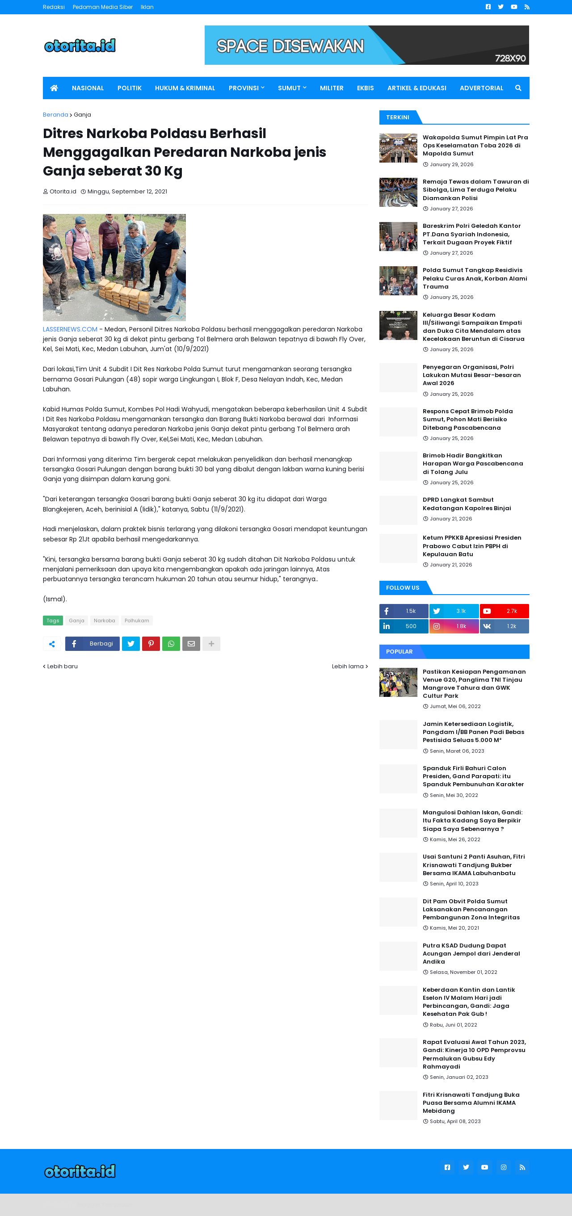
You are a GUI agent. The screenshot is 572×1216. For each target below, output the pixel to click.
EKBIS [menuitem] (365, 88)
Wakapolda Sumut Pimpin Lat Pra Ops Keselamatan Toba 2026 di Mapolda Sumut (475, 146)
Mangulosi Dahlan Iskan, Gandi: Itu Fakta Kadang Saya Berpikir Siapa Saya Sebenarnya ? (472, 821)
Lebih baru (62, 666)
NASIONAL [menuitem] (88, 88)
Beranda (55, 114)
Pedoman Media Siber (103, 7)
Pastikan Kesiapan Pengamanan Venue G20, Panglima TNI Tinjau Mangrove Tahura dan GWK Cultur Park (474, 684)
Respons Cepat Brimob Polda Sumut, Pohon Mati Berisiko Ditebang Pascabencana (468, 419)
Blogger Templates (105, 1204)
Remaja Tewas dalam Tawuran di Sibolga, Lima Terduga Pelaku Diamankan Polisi (476, 190)
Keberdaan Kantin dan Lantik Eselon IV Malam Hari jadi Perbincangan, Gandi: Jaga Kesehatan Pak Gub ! (469, 1002)
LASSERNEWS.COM (70, 329)
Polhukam (137, 620)
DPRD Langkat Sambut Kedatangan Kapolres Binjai (467, 504)
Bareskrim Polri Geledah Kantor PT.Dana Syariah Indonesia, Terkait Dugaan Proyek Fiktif (472, 234)
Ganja (82, 114)
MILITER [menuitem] (332, 88)
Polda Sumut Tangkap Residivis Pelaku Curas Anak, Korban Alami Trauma (475, 278)
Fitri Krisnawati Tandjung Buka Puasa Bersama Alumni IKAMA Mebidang (471, 1103)
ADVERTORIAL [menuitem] (482, 88)
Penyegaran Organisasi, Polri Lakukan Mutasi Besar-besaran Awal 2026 (472, 375)
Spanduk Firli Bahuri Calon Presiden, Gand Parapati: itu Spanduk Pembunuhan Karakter (473, 776)
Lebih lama (348, 666)
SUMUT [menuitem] (289, 88)
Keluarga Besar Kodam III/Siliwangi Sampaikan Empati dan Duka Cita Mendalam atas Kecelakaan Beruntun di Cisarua (474, 327)
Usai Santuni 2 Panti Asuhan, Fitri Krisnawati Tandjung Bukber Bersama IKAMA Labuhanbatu (474, 865)
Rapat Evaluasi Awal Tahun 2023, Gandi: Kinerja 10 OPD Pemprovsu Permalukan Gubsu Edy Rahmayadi (474, 1054)
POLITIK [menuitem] (130, 88)
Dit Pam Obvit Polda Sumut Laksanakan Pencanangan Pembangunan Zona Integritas (471, 909)
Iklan (147, 7)
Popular (399, 651)
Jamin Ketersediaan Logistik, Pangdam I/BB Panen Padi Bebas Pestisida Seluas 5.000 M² (473, 732)
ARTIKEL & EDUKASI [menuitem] (416, 88)
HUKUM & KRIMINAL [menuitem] (185, 88)
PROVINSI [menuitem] (244, 88)
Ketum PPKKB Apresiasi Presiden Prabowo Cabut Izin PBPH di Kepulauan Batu (472, 546)
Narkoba (104, 620)
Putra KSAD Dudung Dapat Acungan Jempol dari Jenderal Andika (471, 954)
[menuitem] (54, 88)
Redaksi (54, 7)
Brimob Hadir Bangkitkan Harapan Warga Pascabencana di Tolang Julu (473, 464)
